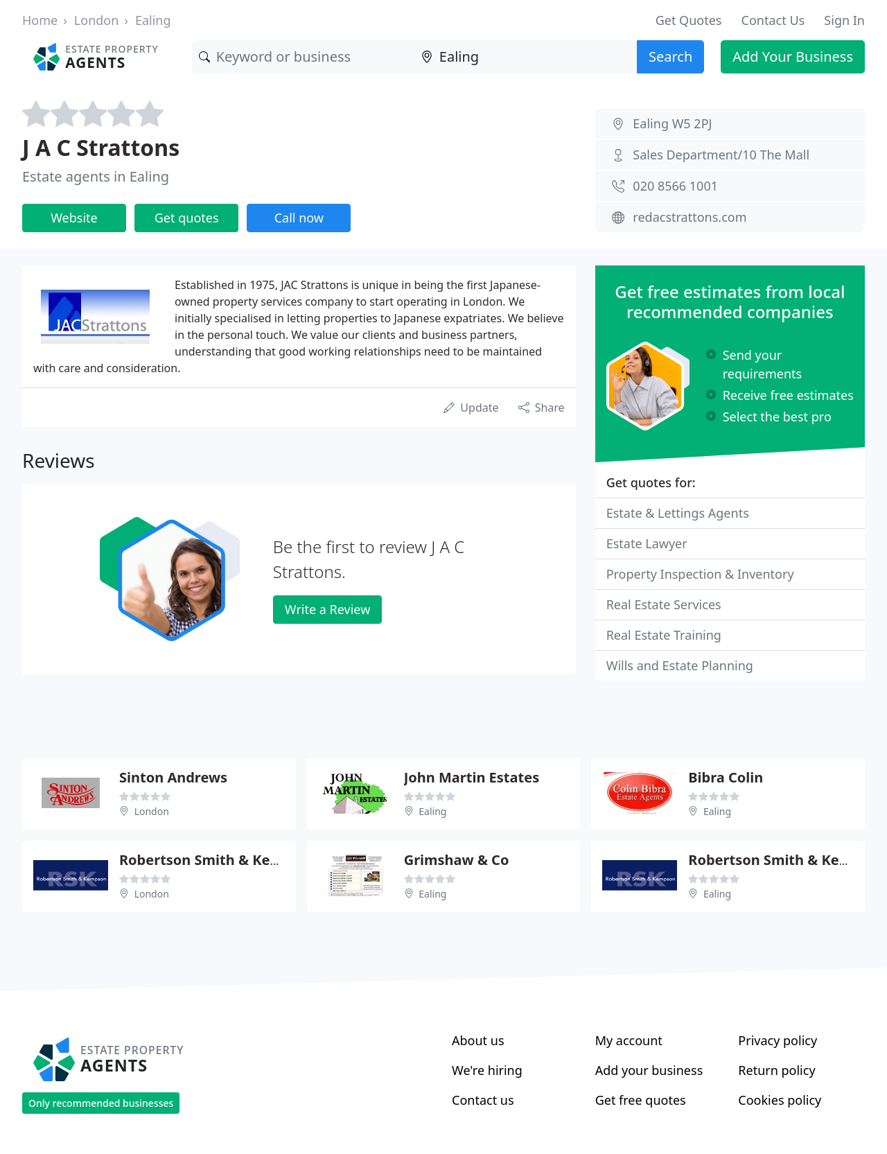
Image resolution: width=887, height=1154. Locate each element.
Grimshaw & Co (456, 859)
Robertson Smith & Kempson (218, 859)
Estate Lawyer (646, 543)
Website (74, 217)
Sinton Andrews (173, 777)
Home (40, 20)
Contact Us (773, 20)
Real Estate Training (663, 635)
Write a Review (327, 609)
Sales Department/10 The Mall (721, 154)
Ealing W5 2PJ (672, 123)
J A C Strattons (100, 147)
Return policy (776, 1070)
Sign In (844, 20)
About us (478, 1040)
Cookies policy (779, 1100)
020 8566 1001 (675, 185)
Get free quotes (640, 1100)
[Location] (526, 56)
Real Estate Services (663, 604)
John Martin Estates (472, 777)
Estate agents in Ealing (95, 176)
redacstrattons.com (689, 217)
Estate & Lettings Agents (677, 513)
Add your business (649, 1070)
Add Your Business (792, 56)
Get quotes (187, 217)
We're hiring (487, 1070)
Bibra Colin (725, 777)
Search (670, 56)
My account (628, 1040)
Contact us (483, 1100)
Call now (299, 217)
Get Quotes (689, 20)
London (96, 20)
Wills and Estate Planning (679, 665)
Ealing (153, 20)
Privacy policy (777, 1040)
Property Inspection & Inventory (700, 574)
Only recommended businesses (100, 1103)
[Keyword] (303, 56)
